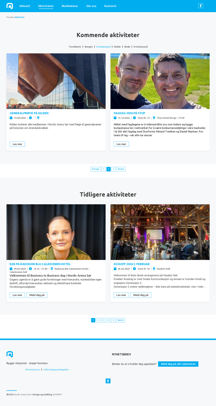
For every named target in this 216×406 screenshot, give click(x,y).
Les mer (17, 144)
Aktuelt (24, 6)
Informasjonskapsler (56, 369)
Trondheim (75, 46)
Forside (10, 17)
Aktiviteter (46, 6)
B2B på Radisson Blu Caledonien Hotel (40, 264)
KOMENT (57, 394)
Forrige (95, 169)
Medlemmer (70, 6)
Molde (117, 46)
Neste (121, 169)
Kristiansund (141, 46)
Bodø (127, 46)
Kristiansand (103, 46)
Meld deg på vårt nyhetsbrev (178, 363)
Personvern (32, 369)
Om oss (91, 6)
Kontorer (110, 6)
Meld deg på (36, 295)
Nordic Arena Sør (9, 6)
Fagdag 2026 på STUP (129, 113)
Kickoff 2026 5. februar (132, 264)
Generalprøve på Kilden (29, 113)
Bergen (89, 46)
